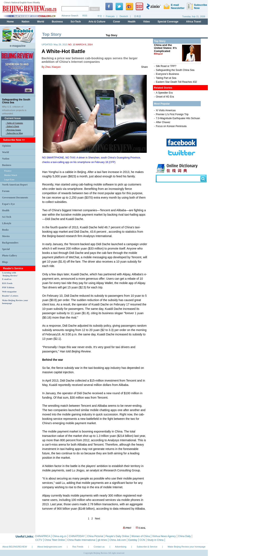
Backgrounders (10, 242)
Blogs (5, 262)
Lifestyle (6, 223)
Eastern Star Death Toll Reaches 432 (176, 81)
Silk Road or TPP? (166, 66)
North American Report (15, 184)
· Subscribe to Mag (14, 133)
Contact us (99, 546)
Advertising (120, 546)
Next (97, 518)
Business (6, 165)
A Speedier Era (164, 92)
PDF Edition (8, 287)
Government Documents (15, 197)
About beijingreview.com (49, 546)
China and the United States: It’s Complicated (165, 49)
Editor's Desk (13, 126)
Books (5, 229)
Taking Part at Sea (166, 78)
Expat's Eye (8, 204)
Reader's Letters (10, 295)
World (5, 152)
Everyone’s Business (167, 74)
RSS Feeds (7, 283)
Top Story (111, 35)
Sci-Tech (6, 216)
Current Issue (13, 118)
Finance (7, 170)
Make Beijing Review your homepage (187, 546)
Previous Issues (14, 129)
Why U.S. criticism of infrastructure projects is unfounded (14, 110)
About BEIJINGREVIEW (14, 546)
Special (6, 249)
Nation (5, 158)
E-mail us (6, 279)
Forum (5, 191)
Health (5, 210)
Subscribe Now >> (14, 139)
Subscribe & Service (147, 546)
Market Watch (10, 175)
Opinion (6, 145)
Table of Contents (15, 123)
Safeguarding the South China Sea (175, 70)
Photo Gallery (9, 255)
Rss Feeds (77, 546)
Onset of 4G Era (165, 96)
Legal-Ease (9, 179)
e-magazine (18, 45)
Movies (6, 236)
